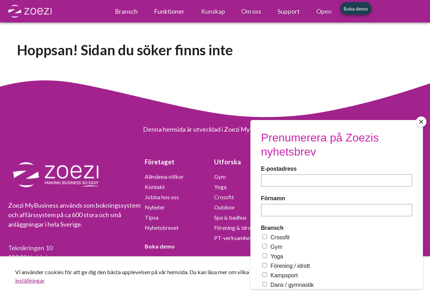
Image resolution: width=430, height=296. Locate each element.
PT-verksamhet (233, 237)
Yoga (220, 186)
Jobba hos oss (162, 197)
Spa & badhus (230, 217)
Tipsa (151, 217)
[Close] (421, 121)
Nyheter (155, 207)
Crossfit (224, 197)
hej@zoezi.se (96, 248)
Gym (220, 176)
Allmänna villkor (164, 176)
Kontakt (155, 186)
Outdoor (224, 207)
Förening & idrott (234, 227)
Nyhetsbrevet (162, 227)
